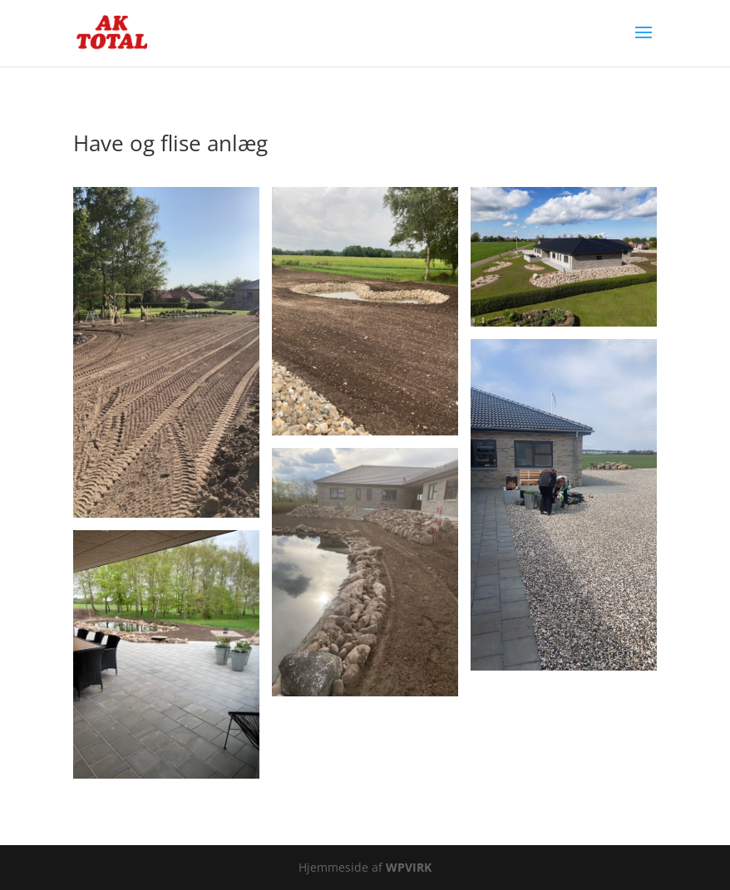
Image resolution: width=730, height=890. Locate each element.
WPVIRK (409, 867)
